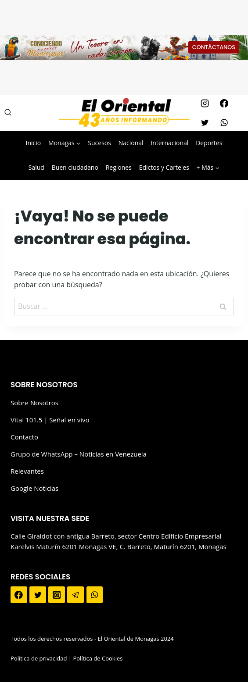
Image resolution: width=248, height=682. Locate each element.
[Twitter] (205, 122)
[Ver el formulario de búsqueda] (8, 113)
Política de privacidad (39, 658)
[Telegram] (75, 594)
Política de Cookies (97, 658)
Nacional (131, 143)
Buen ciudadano (75, 167)
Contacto (24, 436)
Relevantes (27, 471)
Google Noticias (34, 488)
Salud (36, 167)
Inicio (33, 143)
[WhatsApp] (224, 122)
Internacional (169, 143)
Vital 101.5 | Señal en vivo (50, 419)
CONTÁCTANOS (213, 47)
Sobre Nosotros (34, 402)
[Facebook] (224, 103)
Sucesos (99, 143)
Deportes (209, 143)
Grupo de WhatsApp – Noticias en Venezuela (79, 454)
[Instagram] (205, 103)
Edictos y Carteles (164, 167)
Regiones (119, 167)
